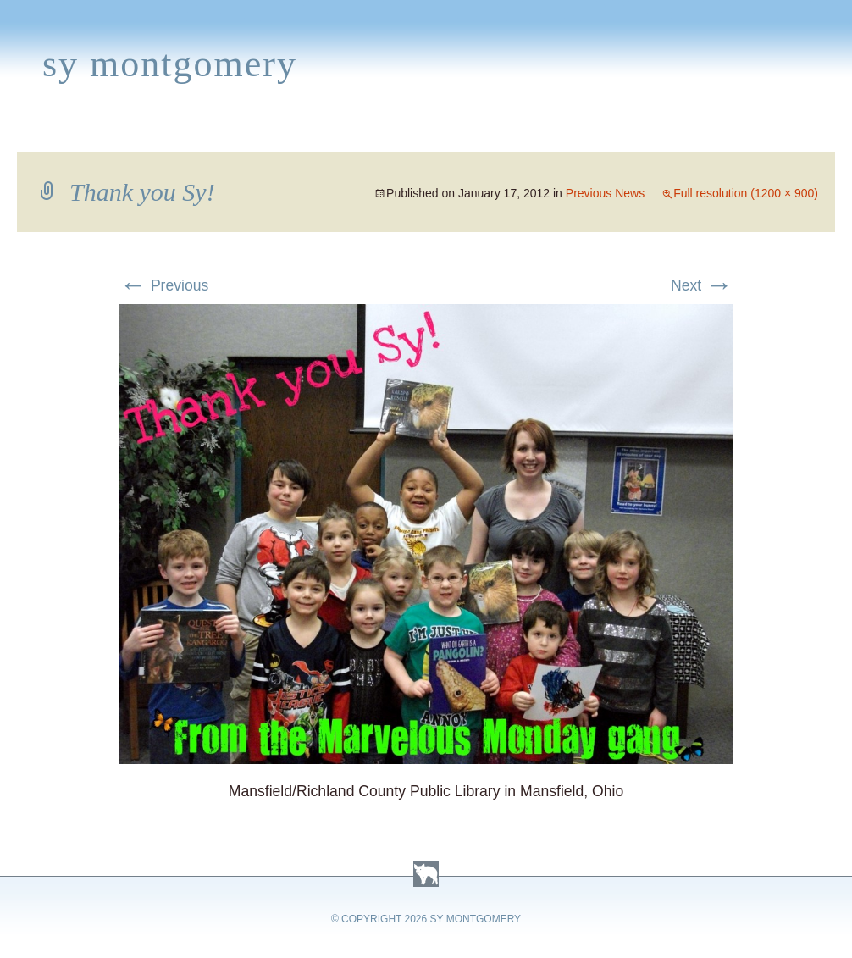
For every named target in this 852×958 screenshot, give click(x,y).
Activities (435, 132)
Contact (775, 132)
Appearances (196, 132)
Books (97, 132)
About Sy (530, 132)
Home (30, 132)
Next (702, 285)
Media (354, 132)
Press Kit (683, 132)
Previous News (605, 193)
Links (606, 132)
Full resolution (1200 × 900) (745, 193)
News (290, 132)
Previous (163, 285)
